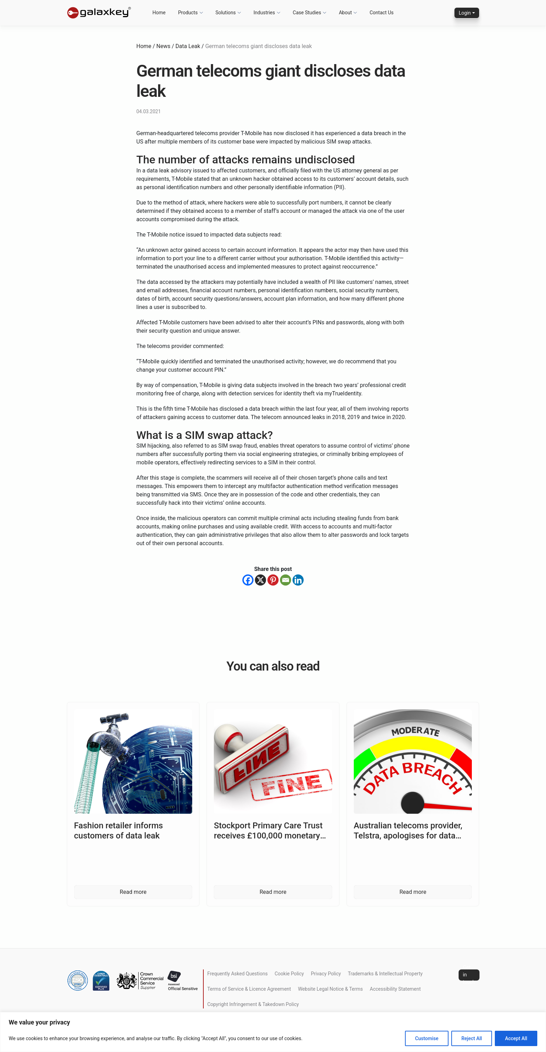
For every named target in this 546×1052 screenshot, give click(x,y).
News (163, 46)
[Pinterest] (273, 580)
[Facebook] (248, 580)
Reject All (471, 1038)
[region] (273, 1032)
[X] (260, 580)
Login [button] (465, 13)
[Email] (285, 580)
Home (143, 46)
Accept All (516, 1038)
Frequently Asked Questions (237, 973)
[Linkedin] (298, 580)
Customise (426, 1038)
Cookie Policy (289, 973)
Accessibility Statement (395, 989)
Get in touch (469, 975)
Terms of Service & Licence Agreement (249, 989)
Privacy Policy (326, 973)
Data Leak (188, 46)
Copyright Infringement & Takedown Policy (253, 1004)
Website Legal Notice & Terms (330, 989)
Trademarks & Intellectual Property (385, 973)
